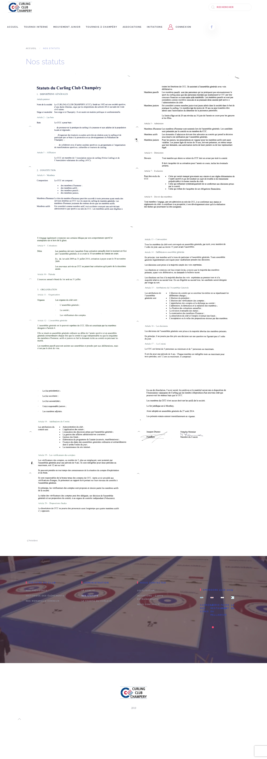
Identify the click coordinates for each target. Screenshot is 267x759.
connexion (179, 27)
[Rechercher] (230, 7)
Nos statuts (90, 596)
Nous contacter (148, 604)
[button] (214, 623)
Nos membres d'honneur (42, 601)
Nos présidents (36, 590)
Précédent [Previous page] (32, 540)
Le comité (88, 590)
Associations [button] (132, 27)
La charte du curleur (97, 601)
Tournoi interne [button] (36, 27)
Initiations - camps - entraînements (151, 597)
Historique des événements (45, 596)
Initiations (154, 27)
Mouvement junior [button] (67, 27)
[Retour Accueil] (20, 7)
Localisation (146, 590)
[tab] (213, 627)
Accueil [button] (12, 27)
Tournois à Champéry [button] (101, 27)
